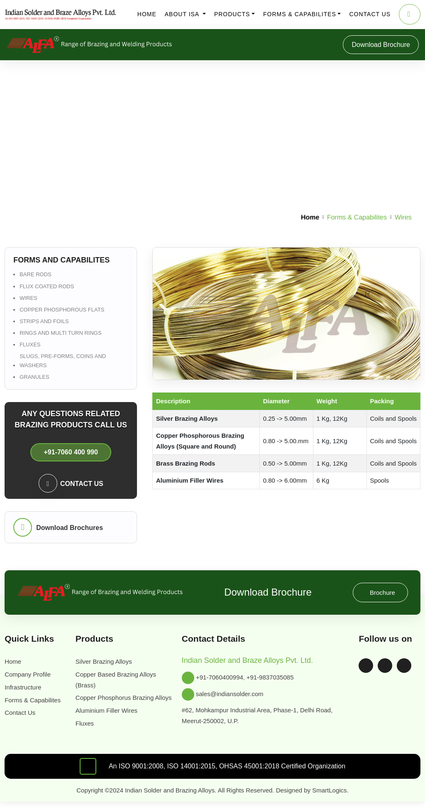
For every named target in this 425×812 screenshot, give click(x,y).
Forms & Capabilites (299, 14)
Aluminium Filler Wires (108, 721)
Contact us (369, 14)
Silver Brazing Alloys (105, 661)
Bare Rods (34, 274)
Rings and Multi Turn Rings (60, 333)
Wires (28, 298)
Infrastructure (26, 687)
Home (146, 14)
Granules (34, 377)
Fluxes (29, 344)
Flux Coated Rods (46, 286)
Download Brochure (377, 44)
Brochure (381, 592)
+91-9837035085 (276, 677)
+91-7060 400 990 (71, 452)
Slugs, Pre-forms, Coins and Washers (62, 360)
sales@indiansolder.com (233, 694)
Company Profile (30, 674)
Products (232, 14)
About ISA (183, 14)
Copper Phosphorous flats (60, 310)
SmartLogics (339, 800)
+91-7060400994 (220, 677)
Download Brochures (70, 527)
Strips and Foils (43, 321)
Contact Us (22, 723)
